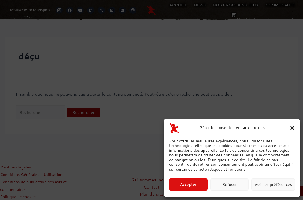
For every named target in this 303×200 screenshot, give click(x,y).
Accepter (188, 184)
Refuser (229, 184)
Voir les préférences (273, 184)
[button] (292, 128)
